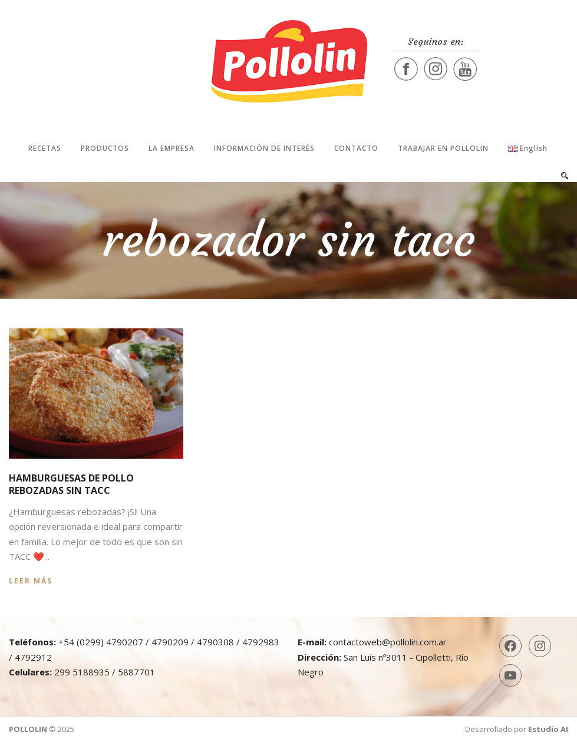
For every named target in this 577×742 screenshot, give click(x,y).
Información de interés (264, 148)
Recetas (44, 148)
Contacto (356, 148)
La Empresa (171, 148)
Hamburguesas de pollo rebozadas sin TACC (71, 484)
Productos (105, 148)
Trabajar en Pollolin (443, 148)
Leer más (30, 581)
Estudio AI (548, 729)
